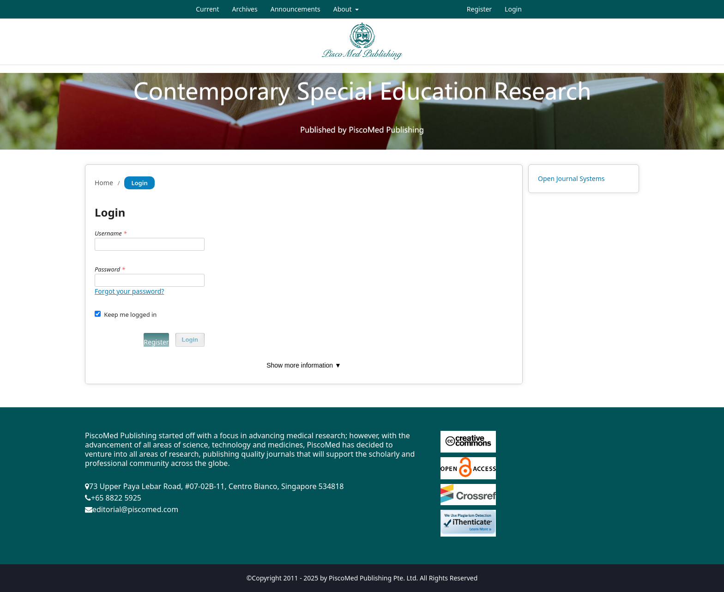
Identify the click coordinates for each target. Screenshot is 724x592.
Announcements (295, 9)
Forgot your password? (129, 291)
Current (207, 9)
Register (479, 9)
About (343, 9)
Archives (245, 9)
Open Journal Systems (571, 178)
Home (104, 182)
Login (513, 9)
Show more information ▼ (303, 365)
